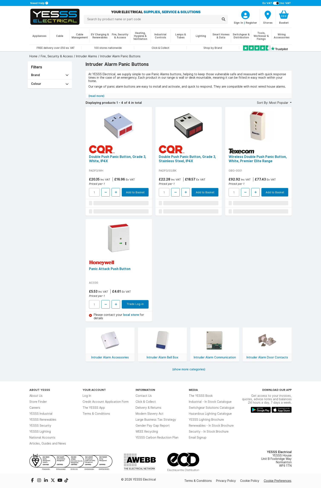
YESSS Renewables (42, 419)
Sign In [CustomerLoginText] (238, 22)
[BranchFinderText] (267, 17)
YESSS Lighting (40, 431)
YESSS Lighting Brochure (206, 419)
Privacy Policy (226, 480)
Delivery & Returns (148, 407)
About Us (36, 395)
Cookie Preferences (277, 480)
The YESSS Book (201, 395)
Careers (34, 407)
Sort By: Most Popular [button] (273, 102)
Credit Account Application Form (106, 401)
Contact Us (144, 395)
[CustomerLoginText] (245, 14)
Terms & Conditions (96, 413)
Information (145, 389)
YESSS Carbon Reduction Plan (157, 437)
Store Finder (38, 401)
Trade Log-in (135, 304)
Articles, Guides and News (47, 443)
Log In (87, 395)
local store (131, 314)
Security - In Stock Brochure (209, 431)
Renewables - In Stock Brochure (211, 425)
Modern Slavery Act (149, 413)
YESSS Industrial (40, 413)
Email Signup (197, 437)
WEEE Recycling (147, 431)
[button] (50, 75)
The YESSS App (94, 407)
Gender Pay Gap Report (153, 425)
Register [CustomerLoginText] (251, 22)
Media (193, 389)
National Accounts (42, 437)
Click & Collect (146, 401)
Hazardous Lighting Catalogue (210, 413)
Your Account (94, 389)
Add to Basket (135, 192)
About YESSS (39, 389)
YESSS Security (40, 425)
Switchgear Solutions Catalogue (211, 407)
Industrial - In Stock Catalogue (210, 401)
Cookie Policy (249, 480)
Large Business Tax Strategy (156, 419)
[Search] (223, 19)
